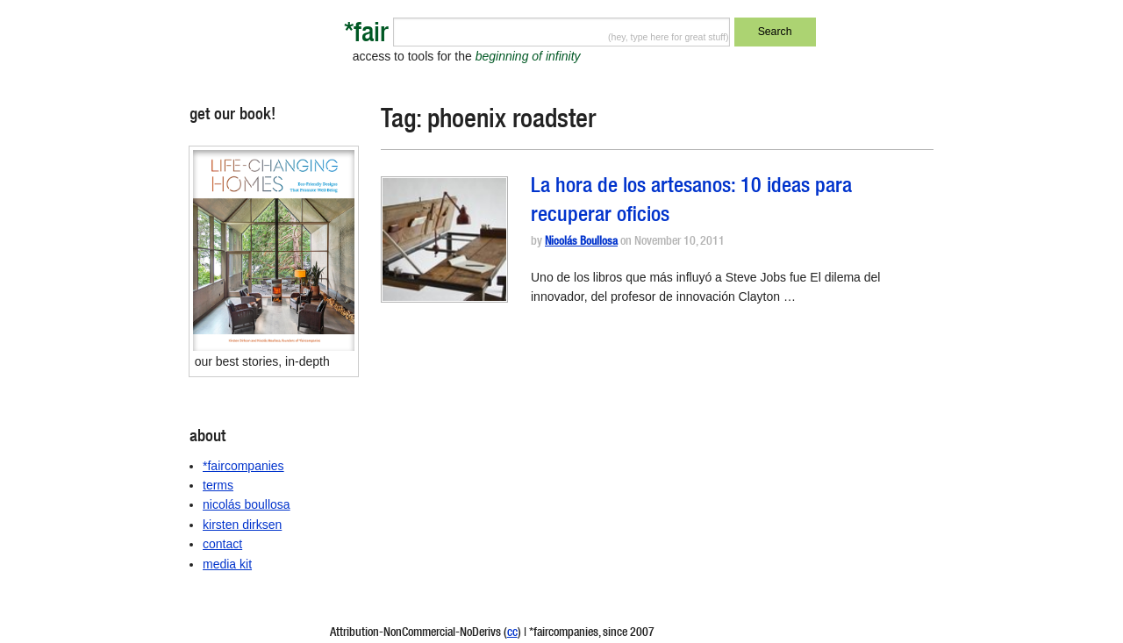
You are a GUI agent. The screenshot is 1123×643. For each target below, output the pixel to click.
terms (218, 485)
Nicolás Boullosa (581, 242)
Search (775, 31)
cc (512, 633)
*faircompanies (243, 466)
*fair (366, 35)
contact (222, 544)
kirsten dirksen (242, 525)
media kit (227, 564)
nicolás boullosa (246, 504)
